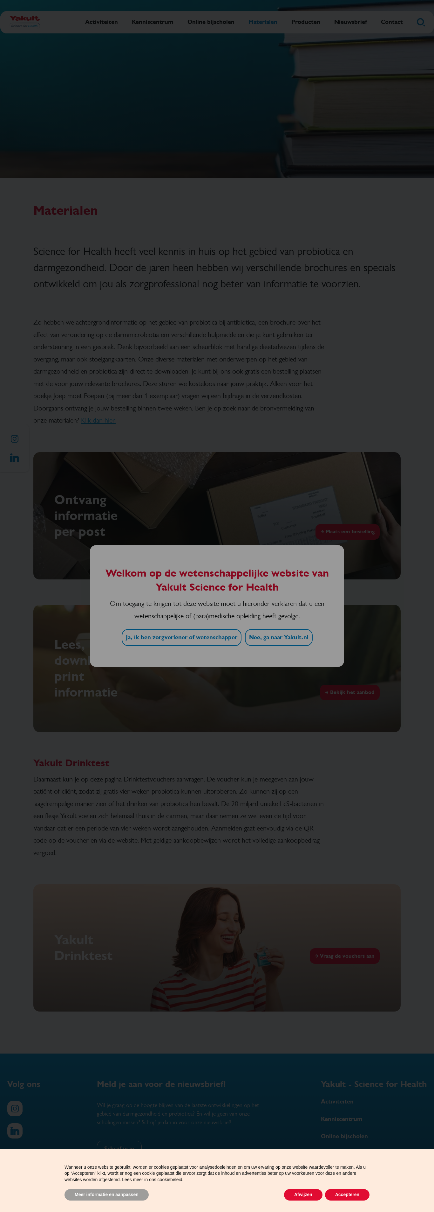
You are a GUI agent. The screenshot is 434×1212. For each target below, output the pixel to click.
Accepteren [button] (347, 1194)
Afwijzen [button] (303, 1194)
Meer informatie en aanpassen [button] (107, 1194)
